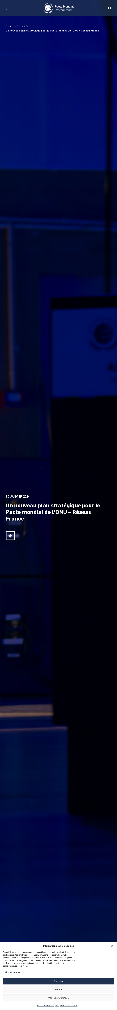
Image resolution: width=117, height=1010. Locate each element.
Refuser (58, 989)
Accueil (10, 26)
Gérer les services (12, 972)
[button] (112, 945)
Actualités (22, 26)
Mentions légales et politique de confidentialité (57, 1005)
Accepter (58, 981)
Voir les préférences (58, 998)
